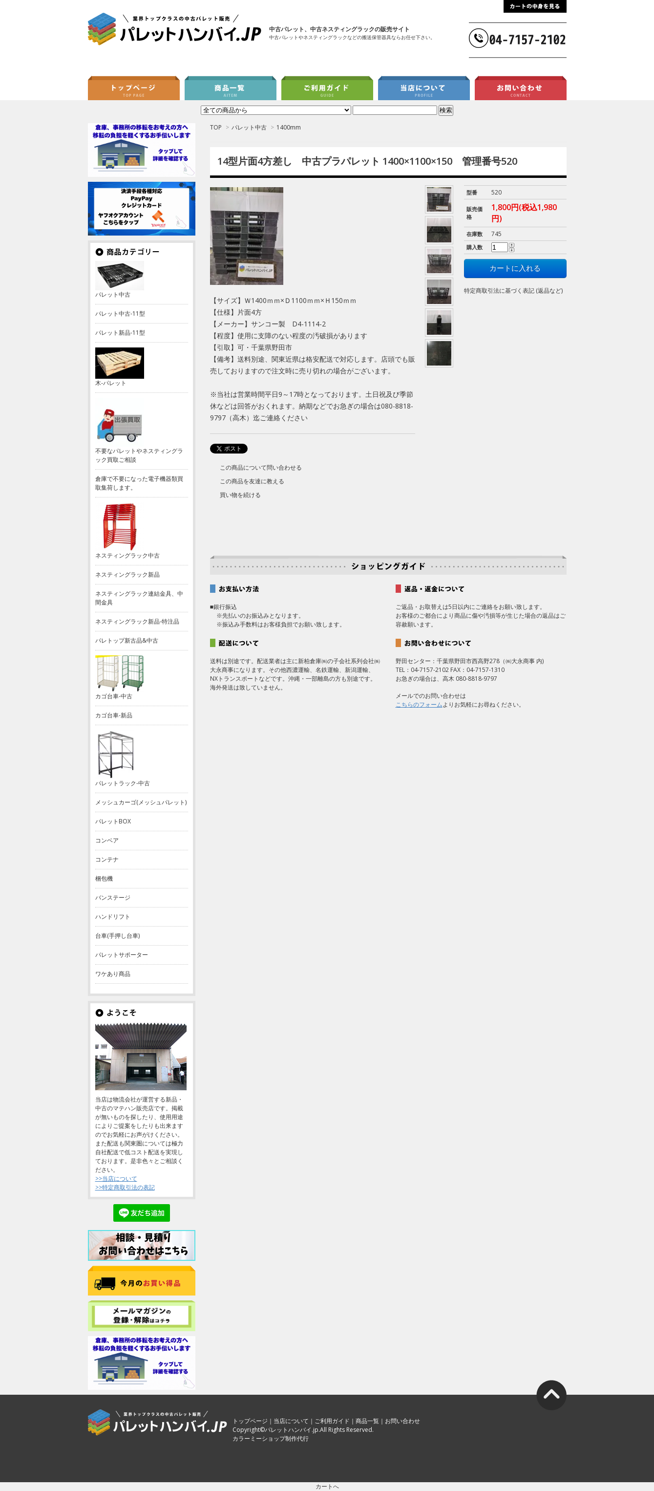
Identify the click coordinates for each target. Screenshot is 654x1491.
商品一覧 (367, 1421)
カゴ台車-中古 (113, 696)
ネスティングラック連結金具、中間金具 (139, 597)
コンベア (107, 840)
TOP (216, 127)
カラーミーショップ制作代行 (270, 1438)
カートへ (327, 1486)
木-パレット (111, 383)
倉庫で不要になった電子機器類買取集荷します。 (139, 483)
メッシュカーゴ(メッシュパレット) (141, 802)
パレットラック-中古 (122, 783)
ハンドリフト (112, 916)
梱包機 (104, 878)
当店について (291, 1421)
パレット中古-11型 (120, 313)
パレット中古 (249, 127)
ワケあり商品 (112, 974)
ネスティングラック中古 (127, 555)
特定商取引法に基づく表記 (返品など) (513, 290)
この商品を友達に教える (252, 481)
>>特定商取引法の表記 (125, 1187)
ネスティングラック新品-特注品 (137, 621)
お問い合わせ (402, 1421)
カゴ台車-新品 (113, 715)
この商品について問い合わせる (261, 467)
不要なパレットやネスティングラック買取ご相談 (139, 455)
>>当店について (116, 1178)
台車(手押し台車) (117, 935)
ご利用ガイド (332, 1421)
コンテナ (107, 859)
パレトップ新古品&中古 (126, 640)
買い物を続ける (240, 495)
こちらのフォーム (419, 704)
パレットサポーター (121, 955)
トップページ (250, 1421)
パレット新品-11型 (120, 332)
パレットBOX (113, 821)
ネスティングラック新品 (127, 574)
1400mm (288, 127)
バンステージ (112, 897)
